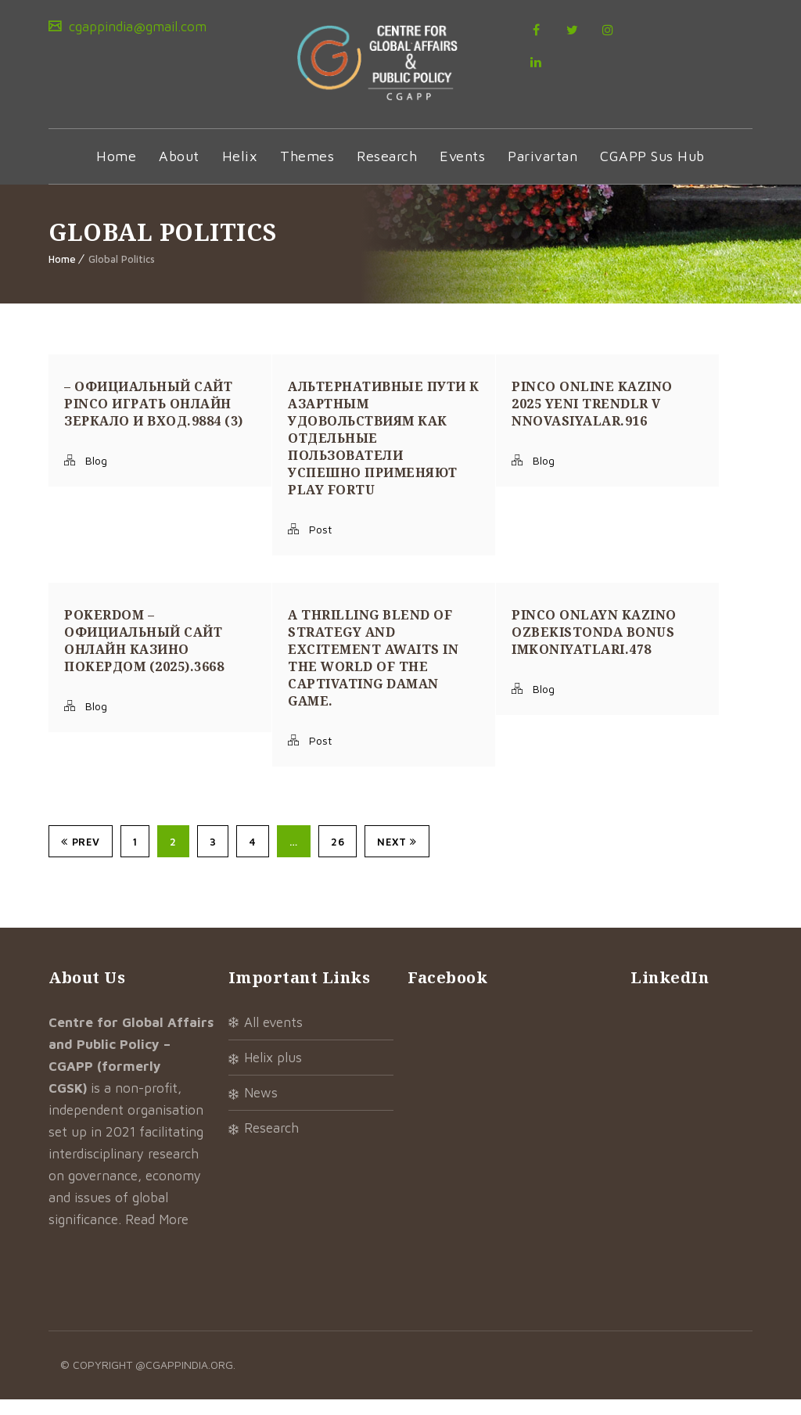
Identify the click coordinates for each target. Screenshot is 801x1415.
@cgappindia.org (184, 1380)
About (179, 171)
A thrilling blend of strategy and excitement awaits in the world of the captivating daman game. (373, 673)
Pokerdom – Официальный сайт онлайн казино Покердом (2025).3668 (144, 656)
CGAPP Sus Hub (652, 171)
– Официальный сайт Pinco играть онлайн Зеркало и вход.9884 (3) (153, 419)
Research (387, 171)
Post (320, 544)
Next (397, 857)
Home (116, 171)
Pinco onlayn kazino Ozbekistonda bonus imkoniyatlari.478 (594, 647)
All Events (273, 1038)
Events (462, 171)
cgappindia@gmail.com (136, 26)
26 (337, 857)
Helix (240, 171)
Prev (80, 857)
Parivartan (542, 171)
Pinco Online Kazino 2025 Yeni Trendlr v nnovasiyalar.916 (592, 419)
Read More (157, 1235)
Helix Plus (273, 1073)
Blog (96, 476)
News (261, 1108)
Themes (307, 171)
